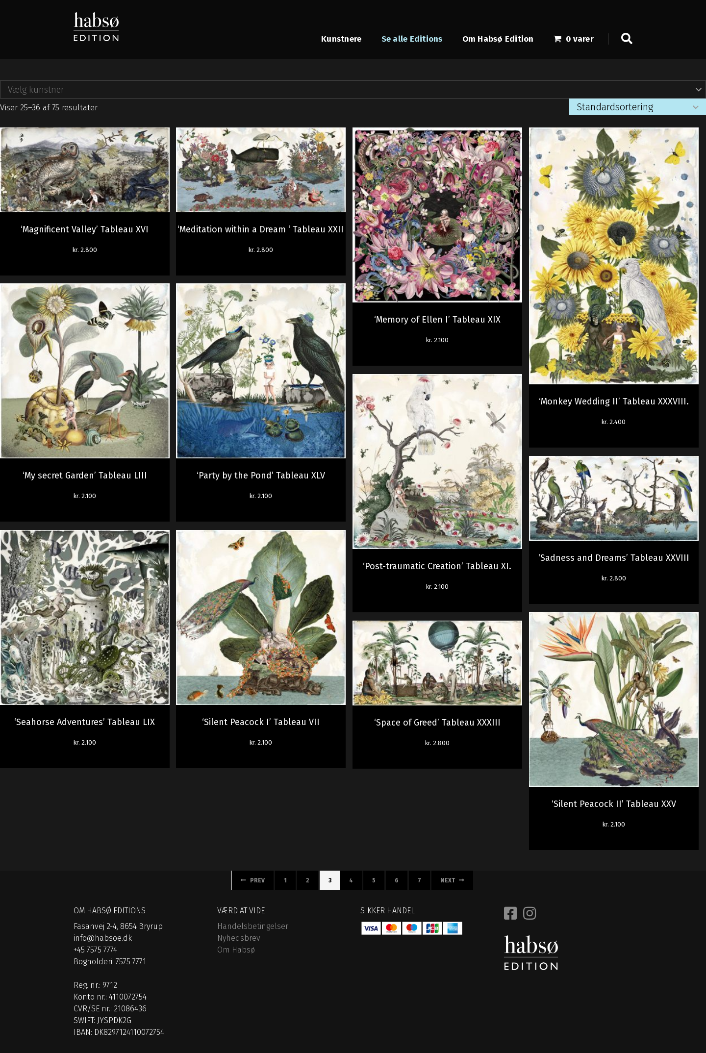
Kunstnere (341, 39)
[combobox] (353, 89)
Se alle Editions (412, 39)
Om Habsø (236, 949)
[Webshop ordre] (637, 107)
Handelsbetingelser (252, 926)
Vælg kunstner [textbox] (36, 89)
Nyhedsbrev (238, 938)
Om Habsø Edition (498, 39)
